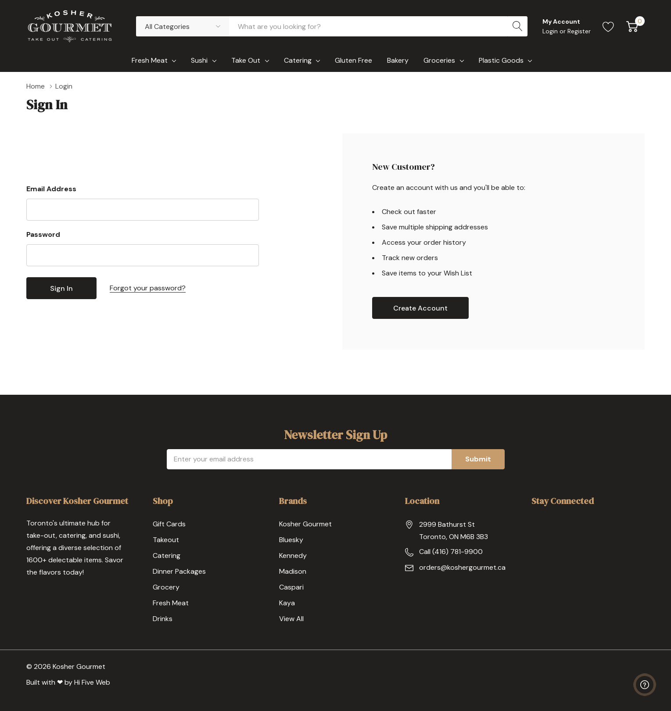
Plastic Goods (501, 60)
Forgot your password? (148, 288)
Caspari (291, 587)
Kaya (287, 602)
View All (291, 618)
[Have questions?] (644, 684)
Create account (420, 308)
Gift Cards (169, 524)
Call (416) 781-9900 (451, 551)
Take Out (245, 60)
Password (43, 234)
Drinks (162, 618)
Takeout (166, 539)
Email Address (51, 188)
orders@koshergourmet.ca (462, 567)
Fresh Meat (150, 60)
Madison (292, 571)
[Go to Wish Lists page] (608, 26)
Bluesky (291, 539)
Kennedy (293, 555)
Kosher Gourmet (305, 524)
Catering (298, 60)
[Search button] (517, 26)
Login (551, 31)
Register (579, 31)
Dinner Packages (179, 571)
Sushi (199, 60)
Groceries (439, 60)
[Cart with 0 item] (632, 26)
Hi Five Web (92, 682)
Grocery (166, 587)
